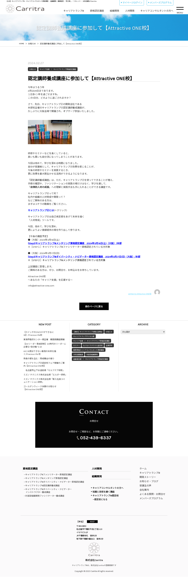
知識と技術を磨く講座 (104, 492)
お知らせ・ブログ (149, 481)
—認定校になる (101, 499)
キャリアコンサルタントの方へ (156, 10)
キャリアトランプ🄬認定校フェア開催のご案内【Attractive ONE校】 (44, 363)
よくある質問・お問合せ (152, 494)
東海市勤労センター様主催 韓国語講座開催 (44, 338)
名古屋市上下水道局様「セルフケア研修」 (44, 369)
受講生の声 (145, 486)
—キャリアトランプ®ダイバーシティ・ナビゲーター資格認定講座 (55, 482)
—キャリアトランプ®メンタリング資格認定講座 (47, 478)
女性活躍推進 (78, 353)
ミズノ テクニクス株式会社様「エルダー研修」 (45, 373)
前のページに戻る (94, 306)
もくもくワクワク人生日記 (93, 344)
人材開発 (130, 10)
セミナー (76, 344)
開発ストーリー (148, 477)
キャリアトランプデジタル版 (83, 335)
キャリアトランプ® (73, 10)
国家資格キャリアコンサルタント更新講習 (88, 349)
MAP (93, 521)
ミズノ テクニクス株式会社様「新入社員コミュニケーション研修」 (44, 379)
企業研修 (109, 344)
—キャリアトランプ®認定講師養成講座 (43, 486)
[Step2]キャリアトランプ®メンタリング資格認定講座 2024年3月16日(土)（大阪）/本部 (75, 243)
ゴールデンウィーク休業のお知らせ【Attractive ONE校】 (40, 386)
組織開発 (114, 10)
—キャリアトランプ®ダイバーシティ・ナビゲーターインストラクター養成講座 (49, 491)
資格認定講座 (97, 10)
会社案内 (144, 490)
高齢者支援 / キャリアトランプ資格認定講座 (90, 358)
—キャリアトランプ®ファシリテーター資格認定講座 (49, 475)
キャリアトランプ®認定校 (106, 496)
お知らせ (109, 331)
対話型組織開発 (92, 353)
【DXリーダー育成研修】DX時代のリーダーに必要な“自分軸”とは (45, 344)
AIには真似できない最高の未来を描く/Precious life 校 (40, 351)
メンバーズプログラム (161, 2)
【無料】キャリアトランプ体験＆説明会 (87, 331)
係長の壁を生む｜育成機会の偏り (39, 357)
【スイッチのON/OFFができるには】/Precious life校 (39, 332)
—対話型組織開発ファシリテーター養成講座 (45, 496)
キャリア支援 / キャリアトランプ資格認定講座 (91, 340)
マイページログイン (132, 2)
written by (144, 292)
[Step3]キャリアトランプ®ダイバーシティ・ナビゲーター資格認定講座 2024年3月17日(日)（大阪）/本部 (84, 256)
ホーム (143, 468)
